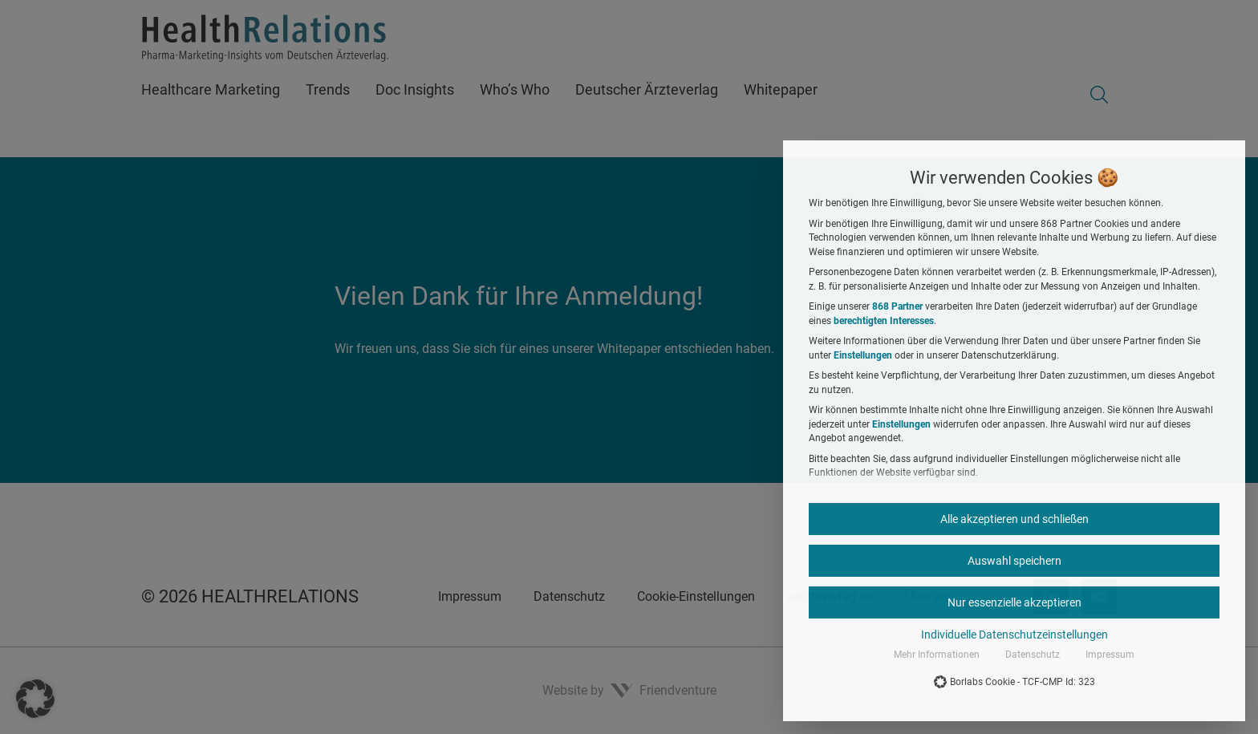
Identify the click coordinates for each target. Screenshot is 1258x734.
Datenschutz (1032, 654)
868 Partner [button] (897, 306)
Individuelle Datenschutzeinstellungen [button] (1014, 634)
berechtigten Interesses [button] (884, 320)
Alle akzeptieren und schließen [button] (1014, 519)
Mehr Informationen (937, 654)
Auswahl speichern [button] (1014, 560)
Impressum (1110, 654)
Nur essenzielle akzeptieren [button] (1014, 602)
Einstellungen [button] (863, 355)
